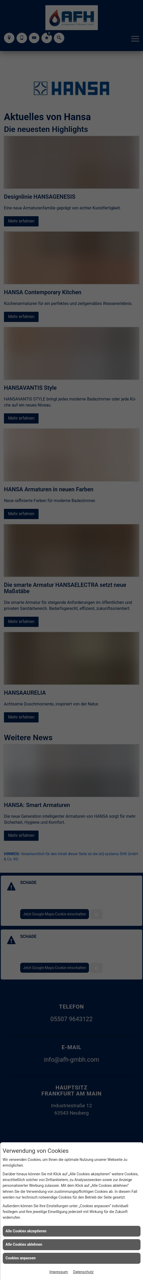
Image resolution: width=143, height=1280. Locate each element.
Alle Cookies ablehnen (24, 1244)
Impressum (58, 1272)
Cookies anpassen (21, 1258)
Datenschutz (83, 1272)
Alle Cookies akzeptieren (26, 1231)
